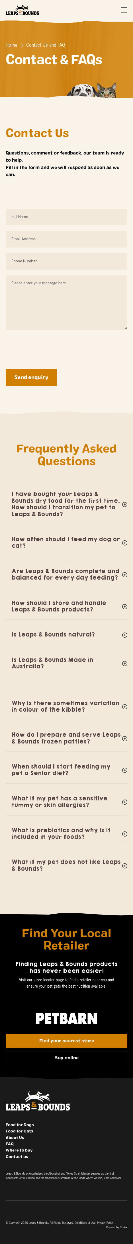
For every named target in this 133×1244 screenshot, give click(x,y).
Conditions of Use (85, 1223)
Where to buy (19, 1150)
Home (12, 45)
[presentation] (49, 347)
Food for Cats (19, 1131)
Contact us (17, 1157)
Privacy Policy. (105, 1223)
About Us (15, 1138)
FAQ (10, 1144)
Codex (123, 1227)
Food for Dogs (20, 1125)
